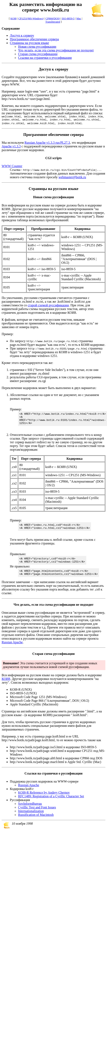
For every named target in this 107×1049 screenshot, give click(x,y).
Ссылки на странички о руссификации (45, 57)
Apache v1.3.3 (11, 147)
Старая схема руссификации (38, 54)
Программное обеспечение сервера (34, 39)
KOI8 (13, 18)
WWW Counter (12, 167)
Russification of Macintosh (36, 822)
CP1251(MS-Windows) (31, 18)
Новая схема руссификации (37, 46)
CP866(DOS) (53, 18)
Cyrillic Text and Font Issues (37, 814)
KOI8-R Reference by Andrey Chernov (44, 800)
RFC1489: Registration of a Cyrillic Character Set (51, 803)
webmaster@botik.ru (72, 178)
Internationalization (31, 818)
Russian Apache (12, 649)
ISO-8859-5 (68, 18)
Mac (78, 18)
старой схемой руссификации (48, 306)
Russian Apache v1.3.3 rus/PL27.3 (47, 144)
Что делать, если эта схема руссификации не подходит (56, 50)
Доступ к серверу (22, 35)
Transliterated (52, 21)
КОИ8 (6, 686)
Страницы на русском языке (29, 43)
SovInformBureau (30, 811)
